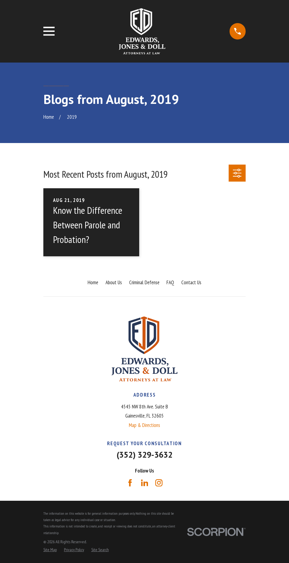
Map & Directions (144, 425)
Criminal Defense (144, 282)
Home (93, 282)
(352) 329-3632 (144, 454)
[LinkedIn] (144, 482)
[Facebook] (130, 482)
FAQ (170, 282)
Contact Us (191, 282)
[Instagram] (159, 482)
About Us (114, 282)
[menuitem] (50, 550)
